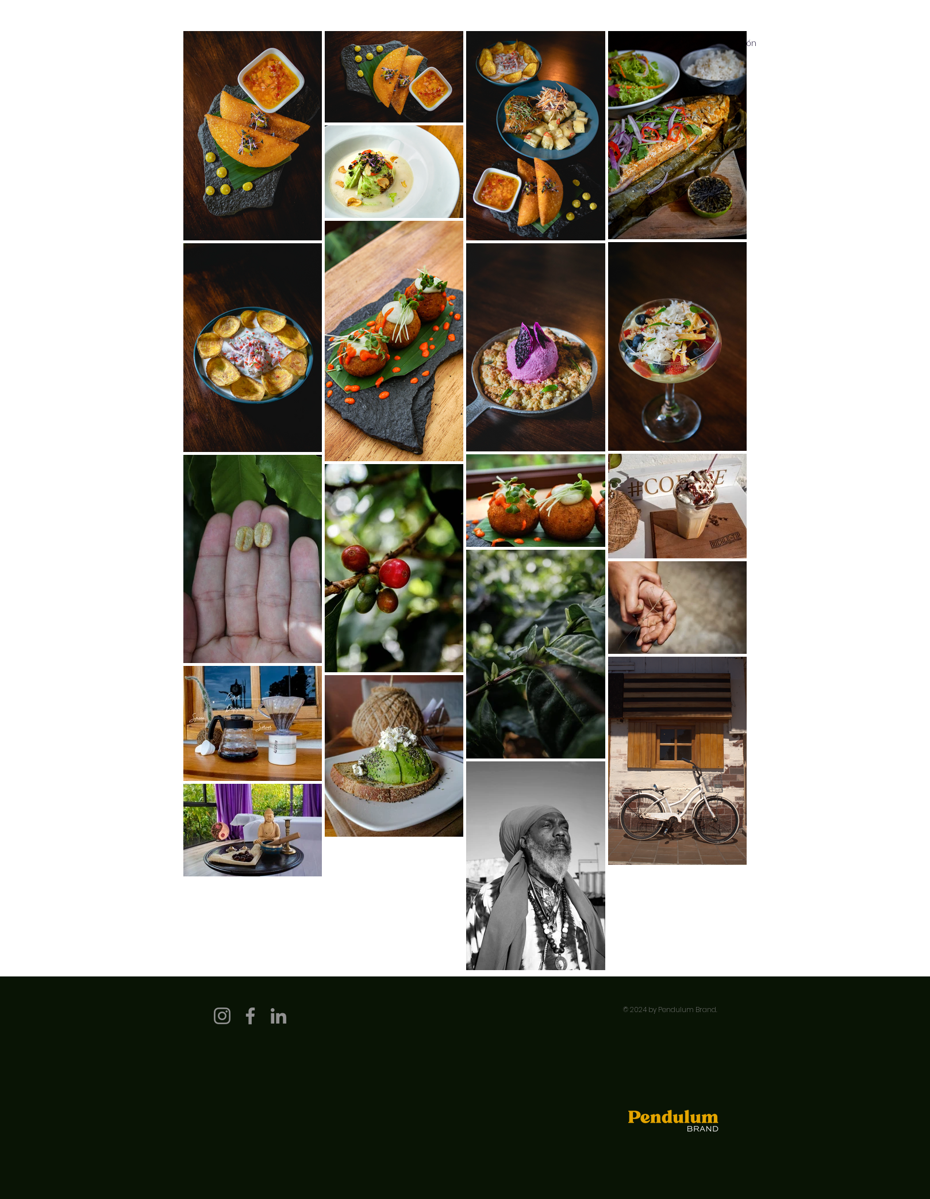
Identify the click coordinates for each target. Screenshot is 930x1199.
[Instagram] (222, 1016)
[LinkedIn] (278, 1016)
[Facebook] (250, 1016)
